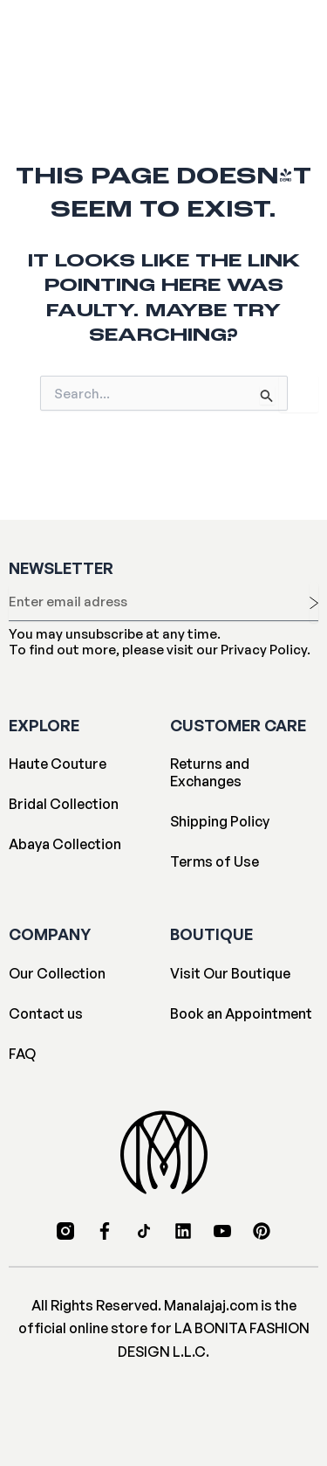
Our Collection (57, 973)
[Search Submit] (267, 395)
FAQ (22, 1053)
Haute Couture (57, 763)
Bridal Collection (64, 804)
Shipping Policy (219, 821)
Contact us (46, 1013)
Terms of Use (214, 861)
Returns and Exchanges (209, 772)
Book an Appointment (241, 1013)
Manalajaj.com (211, 1305)
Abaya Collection (65, 844)
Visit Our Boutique (230, 973)
